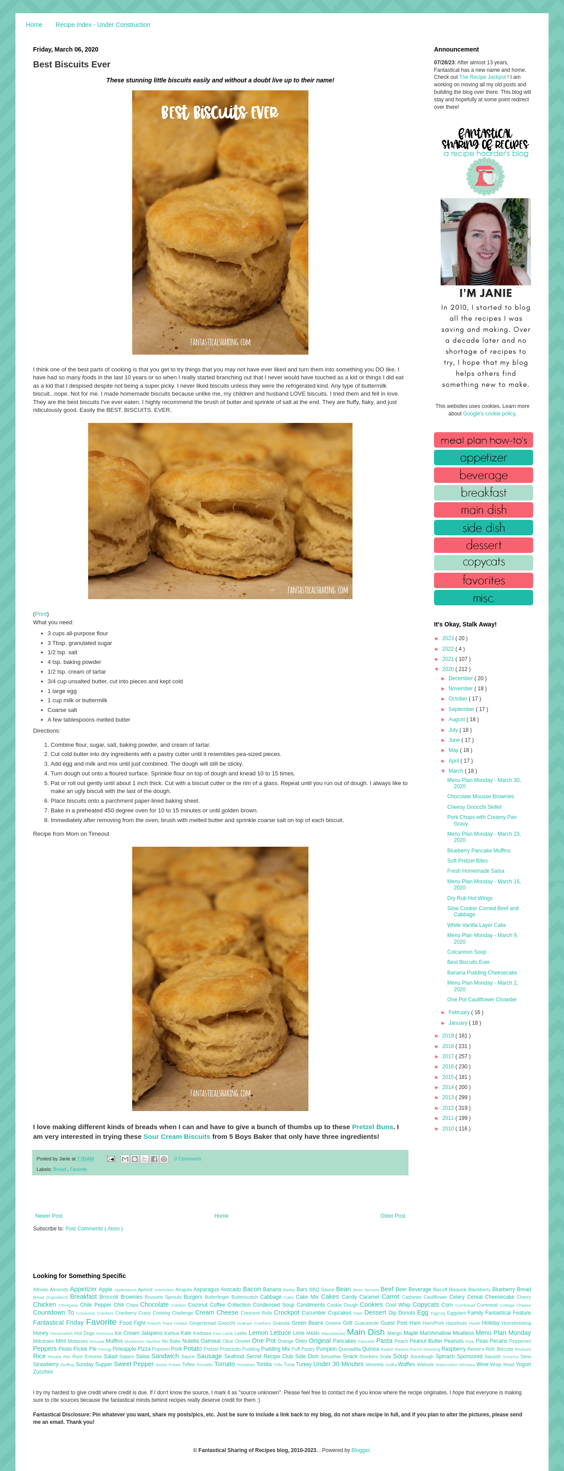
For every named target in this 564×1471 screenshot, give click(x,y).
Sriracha (511, 1356)
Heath (475, 1323)
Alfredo (41, 1289)
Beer (402, 1289)
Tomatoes (246, 1364)
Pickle (81, 1349)
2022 (449, 649)
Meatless (464, 1333)
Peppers (46, 1348)
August (458, 719)
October (459, 699)
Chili (120, 1305)
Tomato (225, 1363)
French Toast (161, 1323)
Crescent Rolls (257, 1312)
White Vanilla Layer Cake (476, 925)
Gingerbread (203, 1323)
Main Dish (367, 1332)
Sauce (189, 1356)
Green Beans (309, 1323)
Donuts (407, 1313)
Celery (458, 1297)
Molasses (78, 1341)
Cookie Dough (343, 1305)
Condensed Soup (275, 1305)
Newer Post (49, 1216)
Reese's (476, 1349)
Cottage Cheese (515, 1305)
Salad (111, 1356)
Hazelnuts (457, 1323)
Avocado (232, 1289)
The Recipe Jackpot (483, 77)
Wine (483, 1364)
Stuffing (68, 1364)
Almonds (60, 1289)
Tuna (290, 1364)
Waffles (407, 1364)
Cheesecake (501, 1297)
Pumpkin (327, 1349)
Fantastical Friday (59, 1322)
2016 (449, 1066)
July (454, 730)
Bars (303, 1289)
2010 (449, 1129)
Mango (395, 1333)
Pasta (385, 1340)
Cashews (412, 1297)
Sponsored (471, 1356)
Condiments (312, 1305)
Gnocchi (227, 1323)
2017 (449, 1056)
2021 (449, 659)
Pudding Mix (276, 1349)
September (462, 709)
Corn (448, 1305)
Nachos (154, 1341)
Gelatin (181, 1323)
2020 (449, 669)
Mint (62, 1341)
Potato (193, 1348)
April (454, 761)
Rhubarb (523, 1349)
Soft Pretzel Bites (467, 861)
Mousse (97, 1341)
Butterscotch (245, 1297)
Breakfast (85, 1296)
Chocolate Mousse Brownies (480, 796)
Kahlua (172, 1333)
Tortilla (264, 1364)
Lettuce (281, 1332)
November (462, 688)
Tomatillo (205, 1364)
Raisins (402, 1349)
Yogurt (523, 1364)
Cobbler (179, 1305)
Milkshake (44, 1341)
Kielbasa (203, 1333)
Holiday (492, 1323)
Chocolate (155, 1304)
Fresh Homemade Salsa (475, 871)
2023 (449, 638)
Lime (299, 1333)
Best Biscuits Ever (468, 962)
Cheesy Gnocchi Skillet (474, 807)
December (462, 678)
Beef (387, 1289)
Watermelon (447, 1364)
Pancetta (367, 1341)
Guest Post (395, 1323)
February (460, 1012)
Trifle (278, 1364)
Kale (187, 1333)
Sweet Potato (169, 1364)
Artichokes (164, 1289)
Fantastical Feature (508, 1313)
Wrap (496, 1364)
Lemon (259, 1332)
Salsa (144, 1356)
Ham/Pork (434, 1323)
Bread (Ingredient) (51, 1297)
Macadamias (334, 1333)
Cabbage (272, 1297)
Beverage (420, 1289)
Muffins (115, 1341)
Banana (273, 1289)
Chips (133, 1305)
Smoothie (332, 1356)
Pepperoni (520, 1341)
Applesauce (126, 1289)
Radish (388, 1349)
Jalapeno (152, 1333)
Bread (60, 1169)
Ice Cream (128, 1333)
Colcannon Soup (466, 952)
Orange (286, 1341)
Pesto (66, 1349)
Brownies (133, 1297)
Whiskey (467, 1364)
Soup (401, 1356)
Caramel (370, 1297)
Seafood (235, 1356)
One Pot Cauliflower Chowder (482, 1000)
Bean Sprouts (366, 1289)
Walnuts (426, 1364)
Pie (93, 1349)
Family (476, 1313)
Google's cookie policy (489, 414)
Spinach (446, 1356)
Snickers (370, 1356)
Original (321, 1340)
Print (41, 614)
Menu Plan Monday (503, 1332)
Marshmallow (436, 1333)
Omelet (243, 1341)
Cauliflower (436, 1297)
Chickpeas (69, 1305)
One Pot (265, 1340)
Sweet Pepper (135, 1363)
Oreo (302, 1341)
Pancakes (345, 1341)
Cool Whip (398, 1305)
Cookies (373, 1304)
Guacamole (367, 1323)
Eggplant (457, 1312)
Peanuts (454, 1341)
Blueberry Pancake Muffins (478, 851)
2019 (449, 1036)
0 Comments (187, 1158)
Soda (386, 1356)
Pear (470, 1341)
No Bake (172, 1341)
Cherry (524, 1297)
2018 (449, 1046)
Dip (394, 1313)
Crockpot (288, 1312)
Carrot (392, 1296)
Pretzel (212, 1349)
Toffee (189, 1364)
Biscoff (441, 1289)
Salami (127, 1356)
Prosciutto (231, 1349)
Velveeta (375, 1364)
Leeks (241, 1333)
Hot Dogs (85, 1333)
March (457, 771)
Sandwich (166, 1356)
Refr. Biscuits (500, 1349)
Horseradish (62, 1333)
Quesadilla (350, 1349)
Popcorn (161, 1349)
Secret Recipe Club (270, 1356)
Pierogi (105, 1349)
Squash (494, 1356)
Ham (416, 1323)
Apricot (146, 1289)
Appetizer (84, 1289)
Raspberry (455, 1349)
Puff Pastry (304, 1349)
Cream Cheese (218, 1312)
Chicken (46, 1304)
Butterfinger (217, 1297)
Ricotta (55, 1356)
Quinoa (371, 1349)
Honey (41, 1333)
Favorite (78, 1169)
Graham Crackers (255, 1323)
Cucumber (314, 1313)
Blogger (361, 1450)
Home (34, 24)
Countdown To (54, 1312)
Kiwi (218, 1333)
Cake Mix (308, 1297)
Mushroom (135, 1341)
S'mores (94, 1356)
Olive (229, 1341)
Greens (334, 1323)
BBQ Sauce (322, 1289)
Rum (78, 1356)
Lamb (228, 1333)
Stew (525, 1356)
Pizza (144, 1349)
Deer (358, 1313)
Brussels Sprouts (164, 1297)
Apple (106, 1289)
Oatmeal (211, 1341)
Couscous (86, 1313)
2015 (449, 1077)
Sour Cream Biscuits (177, 1136)
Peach (401, 1341)
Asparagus (206, 1289)
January (459, 1023)
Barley (290, 1289)
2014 (449, 1087)
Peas (483, 1341)
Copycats (427, 1304)
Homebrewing (516, 1323)
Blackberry (480, 1289)
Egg (424, 1312)
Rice (40, 1356)
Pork (177, 1349)
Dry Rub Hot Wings (470, 898)
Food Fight (133, 1323)
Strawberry (46, 1364)
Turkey (304, 1364)
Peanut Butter (427, 1341)
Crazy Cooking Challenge (166, 1312)
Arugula (184, 1289)
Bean (344, 1289)
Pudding (251, 1349)
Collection (240, 1305)
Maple (412, 1333)
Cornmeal (488, 1305)
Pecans (499, 1341)
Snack (351, 1356)
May (454, 750)
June (455, 740)
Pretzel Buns (372, 1126)
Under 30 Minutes (339, 1363)
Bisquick (458, 1289)
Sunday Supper (95, 1364)
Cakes (331, 1296)
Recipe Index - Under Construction (103, 24)
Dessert (376, 1312)
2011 (449, 1118)
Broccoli (110, 1297)
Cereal (476, 1297)
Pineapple (124, 1349)
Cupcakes (340, 1313)
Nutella (191, 1341)
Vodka (391, 1364)
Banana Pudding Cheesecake (482, 973)
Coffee (218, 1305)
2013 (449, 1097)
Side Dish (308, 1356)
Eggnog (439, 1313)
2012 (449, 1108)
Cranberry (126, 1312)
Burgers (194, 1297)
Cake (290, 1297)
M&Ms (313, 1333)
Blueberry (504, 1289)
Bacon (253, 1289)
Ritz (67, 1356)
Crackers (106, 1313)
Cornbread (466, 1305)
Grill (348, 1323)
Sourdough (422, 1356)
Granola (282, 1323)
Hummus (105, 1333)
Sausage (210, 1356)
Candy (350, 1297)
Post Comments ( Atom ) (94, 1229)
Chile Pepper (97, 1305)
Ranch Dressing (426, 1349)
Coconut (199, 1305)
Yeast (509, 1364)
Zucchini (43, 1372)
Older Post (392, 1216)
